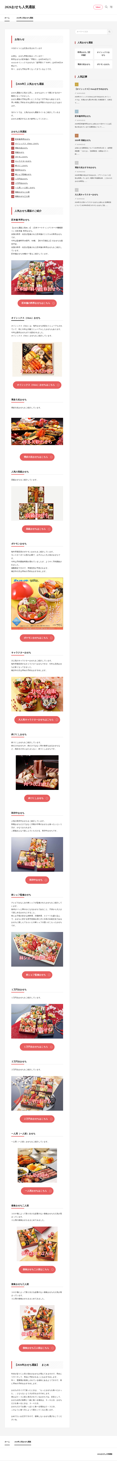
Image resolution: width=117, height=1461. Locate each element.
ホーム (7, 18)
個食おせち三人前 (22, 196)
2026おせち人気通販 (20, 7)
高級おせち (19, 152)
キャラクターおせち (23, 161)
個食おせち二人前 (22, 192)
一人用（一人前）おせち (25, 188)
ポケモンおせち (21, 157)
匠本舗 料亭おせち (22, 139)
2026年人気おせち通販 (24, 18)
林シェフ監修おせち (23, 174)
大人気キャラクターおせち (87, 194)
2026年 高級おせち (83, 140)
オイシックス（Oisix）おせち (27, 144)
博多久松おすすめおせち (86, 167)
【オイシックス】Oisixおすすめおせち (92, 89)
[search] (109, 31)
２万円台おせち (21, 183)
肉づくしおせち (21, 166)
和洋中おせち (20, 170)
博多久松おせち (21, 148)
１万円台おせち (21, 179)
